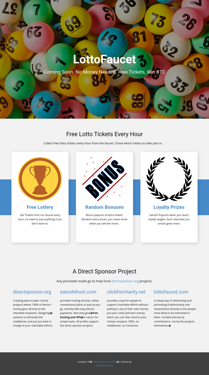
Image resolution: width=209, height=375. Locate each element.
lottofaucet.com (171, 292)
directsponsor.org (125, 281)
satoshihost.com (78, 292)
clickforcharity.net (126, 292)
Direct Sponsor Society (104, 361)
